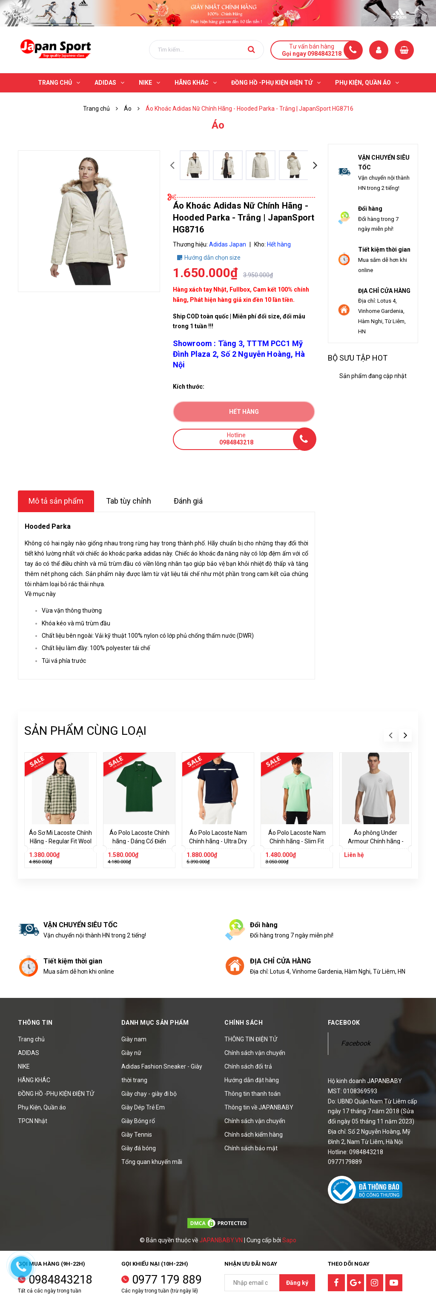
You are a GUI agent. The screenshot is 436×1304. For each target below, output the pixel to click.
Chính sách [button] (243, 1022)
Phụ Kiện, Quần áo (42, 1107)
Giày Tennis (136, 1134)
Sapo (289, 1240)
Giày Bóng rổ (138, 1121)
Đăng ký (297, 1282)
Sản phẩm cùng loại (85, 731)
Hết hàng (244, 411)
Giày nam (133, 1039)
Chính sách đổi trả (248, 1066)
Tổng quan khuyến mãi (151, 1161)
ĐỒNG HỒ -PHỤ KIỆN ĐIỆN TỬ (56, 1093)
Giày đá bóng (138, 1148)
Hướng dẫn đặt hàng (251, 1080)
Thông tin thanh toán (252, 1093)
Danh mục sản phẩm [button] (155, 1022)
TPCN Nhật (32, 1121)
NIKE (24, 1066)
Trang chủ (31, 1039)
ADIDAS (28, 1052)
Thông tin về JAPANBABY (258, 1107)
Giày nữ (131, 1052)
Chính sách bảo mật (251, 1148)
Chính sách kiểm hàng (253, 1134)
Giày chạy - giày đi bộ (149, 1093)
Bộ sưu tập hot (357, 357)
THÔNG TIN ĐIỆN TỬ (250, 1039)
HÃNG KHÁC (34, 1080)
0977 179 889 (167, 1280)
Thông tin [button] (35, 1022)
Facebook (355, 1043)
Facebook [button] (344, 1022)
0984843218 (60, 1280)
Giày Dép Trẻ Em (143, 1107)
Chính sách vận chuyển (254, 1052)
